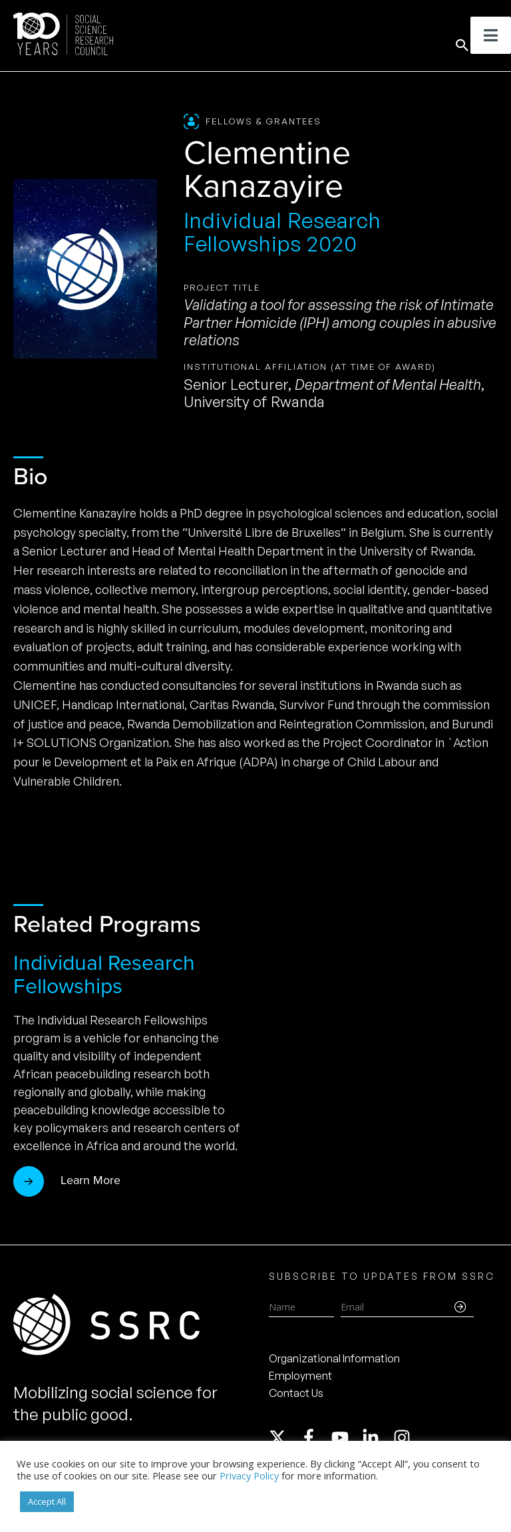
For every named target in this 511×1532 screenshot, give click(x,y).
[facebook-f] (314, 1437)
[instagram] (404, 1437)
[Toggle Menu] (490, 35)
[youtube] (346, 1437)
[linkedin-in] (376, 1437)
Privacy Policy (249, 1475)
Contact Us (296, 1393)
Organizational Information (334, 1358)
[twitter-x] (283, 1437)
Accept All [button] (47, 1501)
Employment (300, 1375)
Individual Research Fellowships (104, 974)
